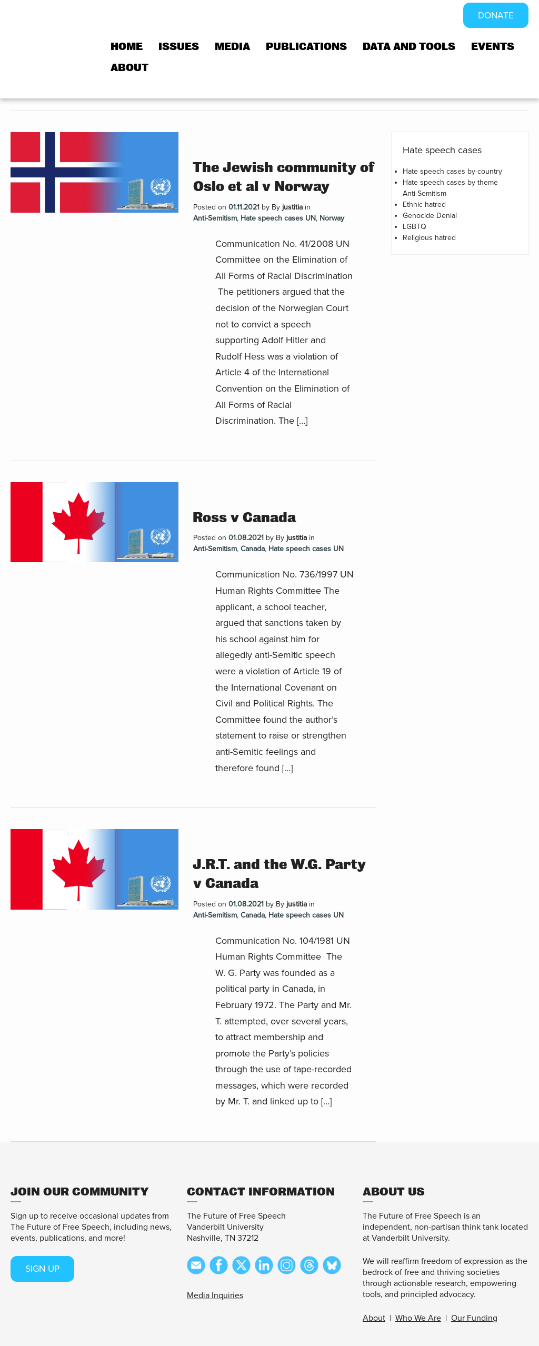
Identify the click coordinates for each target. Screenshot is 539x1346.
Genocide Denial (430, 215)
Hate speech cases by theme (450, 182)
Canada (253, 548)
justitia (292, 207)
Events (492, 47)
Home (127, 47)
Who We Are (418, 1318)
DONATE (495, 16)
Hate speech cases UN (278, 218)
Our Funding (474, 1318)
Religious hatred (429, 237)
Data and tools (409, 47)
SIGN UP (43, 1269)
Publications (306, 47)
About (129, 68)
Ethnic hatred (424, 204)
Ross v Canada (244, 517)
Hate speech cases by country (452, 171)
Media (232, 47)
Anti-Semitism (215, 218)
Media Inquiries (215, 1295)
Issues (178, 47)
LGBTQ (414, 226)
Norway (332, 218)
